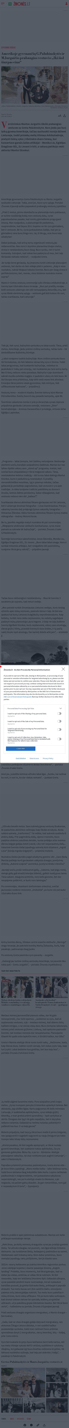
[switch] (59, 713)
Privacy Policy (48, 758)
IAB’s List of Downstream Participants (18, 697)
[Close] (64, 669)
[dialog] (34, 714)
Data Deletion (21, 758)
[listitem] (34, 708)
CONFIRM (21, 749)
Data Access (34, 758)
